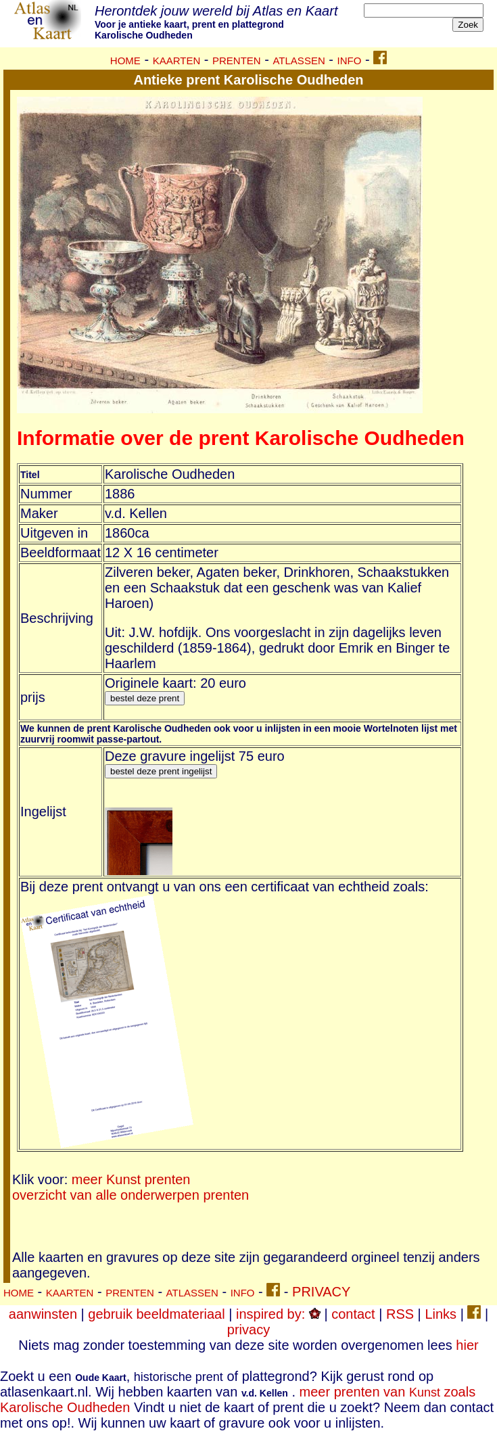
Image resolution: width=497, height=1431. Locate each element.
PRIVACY (321, 1291)
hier (467, 1345)
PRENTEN (236, 60)
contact (353, 1314)
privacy (248, 1329)
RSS (400, 1314)
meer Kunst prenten (131, 1179)
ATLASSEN (299, 60)
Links (440, 1314)
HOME (125, 60)
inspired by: (278, 1314)
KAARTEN (177, 60)
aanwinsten (43, 1314)
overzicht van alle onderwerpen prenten (130, 1195)
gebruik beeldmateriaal (156, 1314)
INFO (349, 60)
